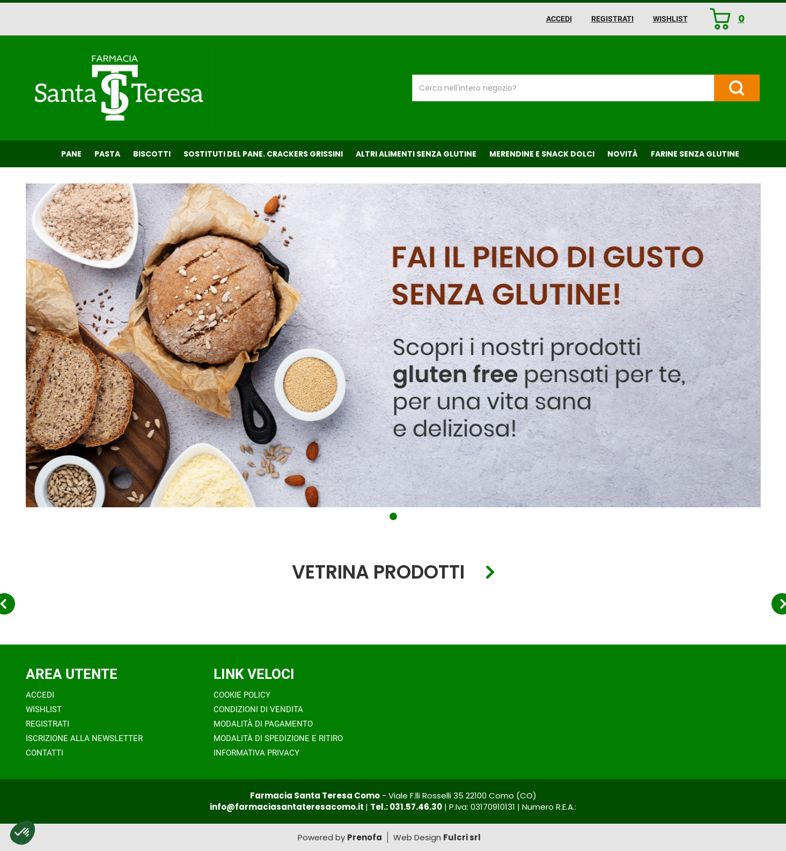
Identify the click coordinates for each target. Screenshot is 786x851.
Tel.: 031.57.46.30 (406, 806)
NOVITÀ (622, 154)
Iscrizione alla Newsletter (84, 738)
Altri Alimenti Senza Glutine (416, 154)
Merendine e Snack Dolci (541, 154)
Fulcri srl (462, 837)
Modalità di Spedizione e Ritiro (278, 738)
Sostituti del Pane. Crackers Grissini (263, 154)
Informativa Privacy (256, 753)
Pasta (107, 154)
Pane (71, 154)
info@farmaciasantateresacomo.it (287, 806)
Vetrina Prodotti (378, 572)
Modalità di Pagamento (263, 724)
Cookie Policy (242, 695)
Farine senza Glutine (695, 154)
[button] (393, 516)
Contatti (44, 753)
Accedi (559, 18)
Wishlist (670, 18)
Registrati (612, 18)
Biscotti (152, 154)
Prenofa (364, 837)
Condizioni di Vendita (258, 709)
